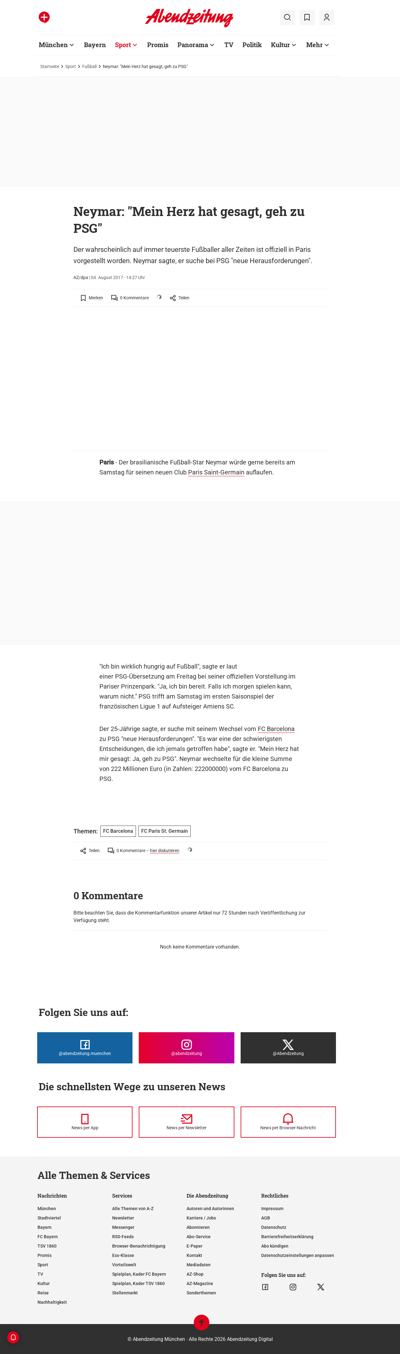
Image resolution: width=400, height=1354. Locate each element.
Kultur (44, 1283)
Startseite (49, 66)
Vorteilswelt (124, 1264)
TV (40, 1274)
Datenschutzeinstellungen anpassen (297, 1255)
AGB (265, 1217)
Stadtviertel (49, 1217)
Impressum (272, 1208)
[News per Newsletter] (186, 1122)
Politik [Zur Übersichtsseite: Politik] (252, 45)
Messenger (123, 1227)
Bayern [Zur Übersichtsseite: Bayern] (95, 45)
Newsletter (123, 1217)
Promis (45, 1255)
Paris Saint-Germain (216, 472)
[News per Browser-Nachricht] (288, 1122)
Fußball (89, 66)
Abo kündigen (274, 1246)
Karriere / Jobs (201, 1217)
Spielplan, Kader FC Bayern (139, 1274)
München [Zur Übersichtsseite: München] (53, 45)
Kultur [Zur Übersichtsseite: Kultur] (280, 45)
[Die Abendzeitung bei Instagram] (186, 1047)
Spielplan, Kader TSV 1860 (138, 1283)
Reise (43, 1292)
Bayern (45, 1227)
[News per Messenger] (84, 1122)
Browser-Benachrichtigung (138, 1246)
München (47, 1208)
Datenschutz (273, 1227)
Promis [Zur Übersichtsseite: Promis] (157, 45)
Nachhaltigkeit (52, 1302)
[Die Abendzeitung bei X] (288, 1047)
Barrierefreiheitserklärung (287, 1236)
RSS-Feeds (123, 1236)
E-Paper (194, 1246)
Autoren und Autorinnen (210, 1208)
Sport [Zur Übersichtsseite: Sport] (123, 45)
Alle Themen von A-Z (132, 1208)
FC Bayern (48, 1236)
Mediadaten (199, 1264)
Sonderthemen (201, 1292)
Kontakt (194, 1255)
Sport (70, 66)
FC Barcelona (276, 729)
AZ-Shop (195, 1274)
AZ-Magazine (200, 1283)
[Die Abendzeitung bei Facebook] (84, 1047)
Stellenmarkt (125, 1292)
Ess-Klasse (123, 1255)
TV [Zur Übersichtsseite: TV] (228, 45)
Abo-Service (199, 1236)
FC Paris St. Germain (164, 831)
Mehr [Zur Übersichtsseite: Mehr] (314, 45)
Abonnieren (198, 1227)
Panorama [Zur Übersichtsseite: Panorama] (193, 45)
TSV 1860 (47, 1246)
